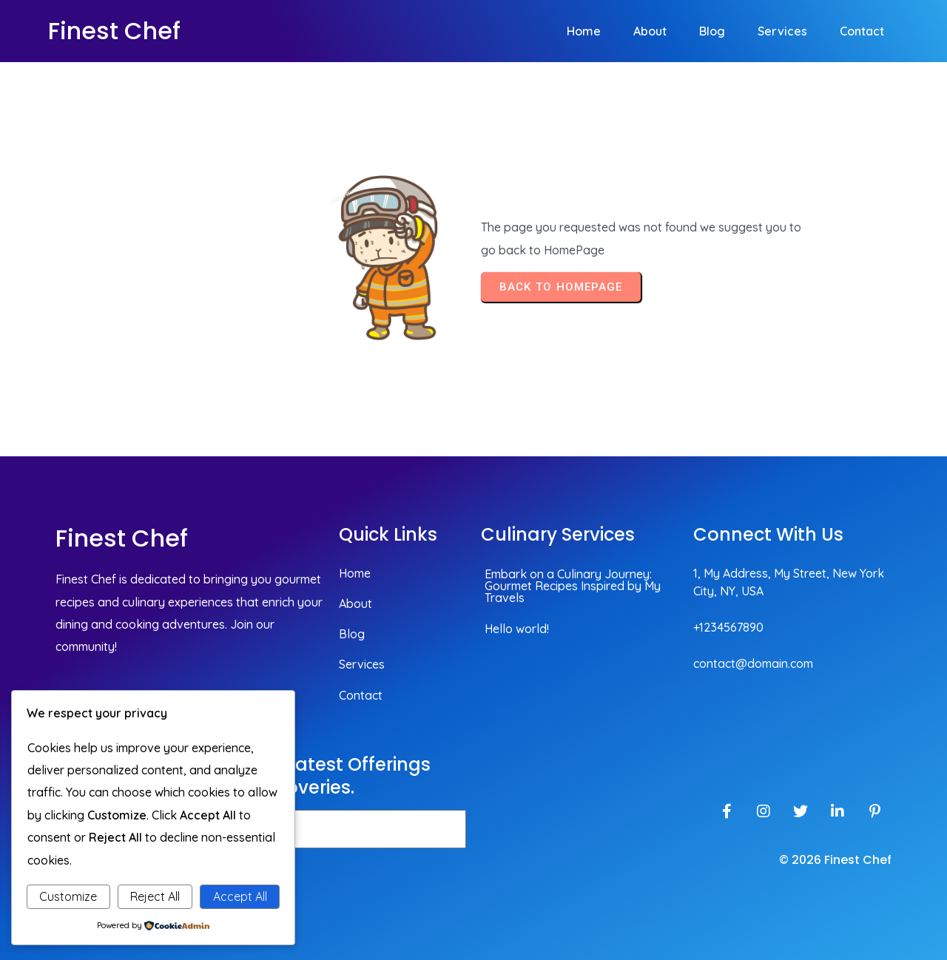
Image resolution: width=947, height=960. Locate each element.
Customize (68, 896)
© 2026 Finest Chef (835, 859)
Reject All (155, 896)
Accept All (240, 896)
